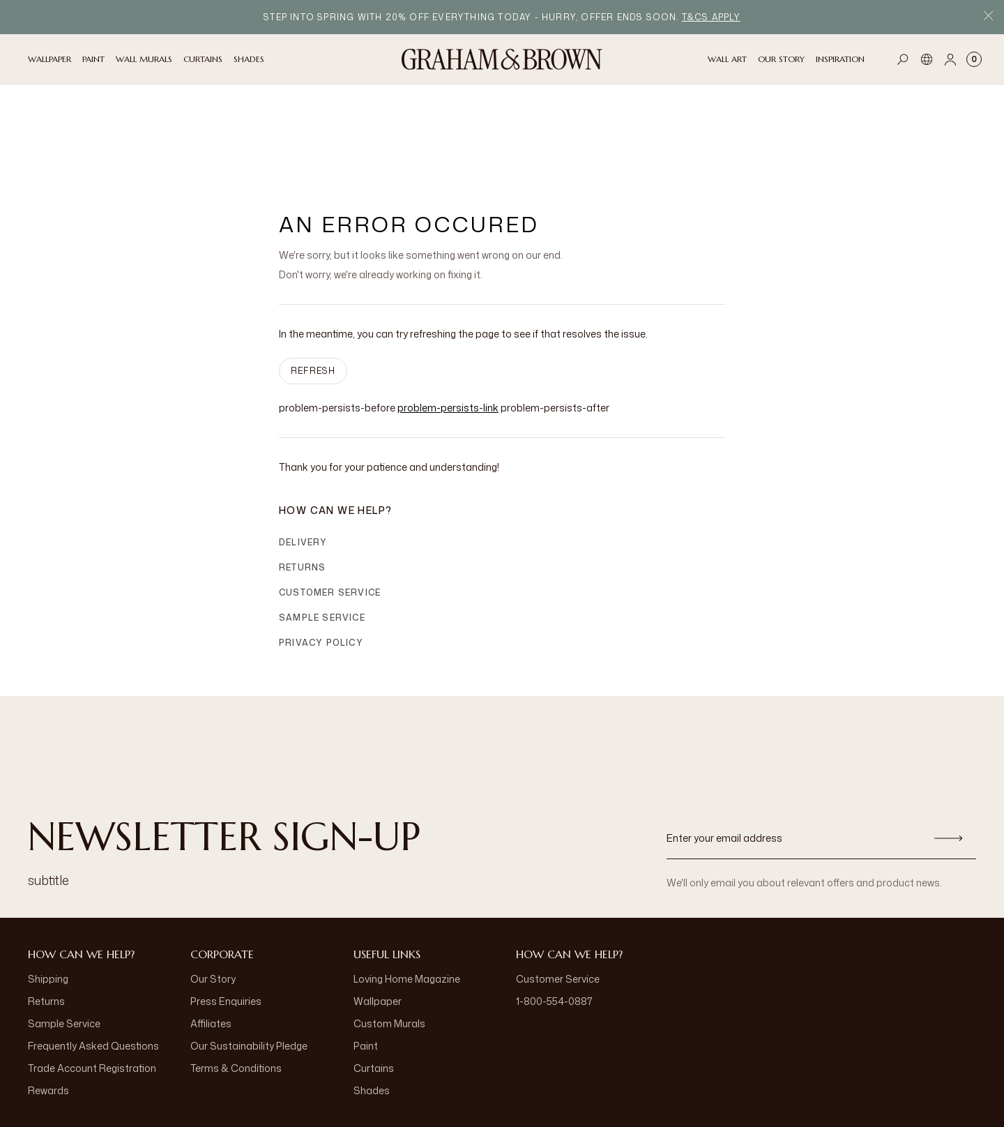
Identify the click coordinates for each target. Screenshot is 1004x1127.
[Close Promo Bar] (988, 17)
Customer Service (330, 507)
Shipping (48, 893)
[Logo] (502, 59)
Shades (371, 1004)
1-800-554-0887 (554, 915)
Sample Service (322, 532)
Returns (302, 481)
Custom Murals (389, 937)
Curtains (373, 982)
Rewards (48, 1004)
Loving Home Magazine (406, 893)
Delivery (303, 456)
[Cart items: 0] (974, 59)
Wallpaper (377, 915)
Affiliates (210, 937)
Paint (365, 960)
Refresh (313, 285)
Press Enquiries (225, 915)
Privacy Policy (321, 557)
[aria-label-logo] (502, 1085)
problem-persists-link (448, 321)
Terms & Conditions (236, 982)
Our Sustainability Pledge (248, 960)
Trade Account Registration (92, 982)
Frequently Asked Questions (93, 960)
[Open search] (903, 59)
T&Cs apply (711, 17)
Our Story (213, 893)
